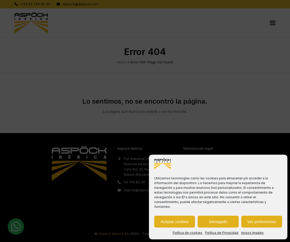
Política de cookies (187, 233)
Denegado (218, 221)
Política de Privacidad (221, 233)
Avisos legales (252, 233)
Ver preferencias (261, 221)
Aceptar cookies (175, 221)
